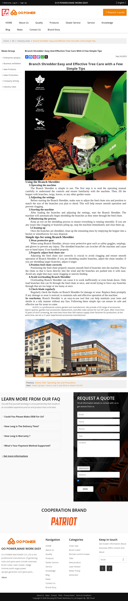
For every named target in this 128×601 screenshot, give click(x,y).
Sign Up (23, 3)
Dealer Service (73, 22)
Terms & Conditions (111, 483)
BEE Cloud (91, 598)
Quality (39, 22)
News (20, 29)
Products (54, 22)
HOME (9, 22)
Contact (54, 595)
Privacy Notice (69, 595)
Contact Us (35, 29)
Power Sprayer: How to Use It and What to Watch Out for (57, 385)
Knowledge (107, 22)
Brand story (54, 29)
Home (6, 41)
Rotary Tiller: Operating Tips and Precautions (55, 382)
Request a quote (116, 12)
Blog (8, 29)
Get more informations (15, 456)
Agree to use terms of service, (98, 482)
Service (91, 22)
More (4, 577)
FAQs (60, 595)
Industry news (23, 41)
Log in (14, 3)
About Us (24, 22)
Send (85, 489)
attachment (84, 468)
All (13, 41)
